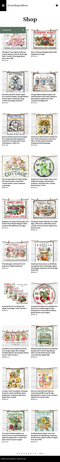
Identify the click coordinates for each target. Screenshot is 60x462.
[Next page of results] (42, 453)
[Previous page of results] (17, 453)
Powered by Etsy (21, 459)
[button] (13, 30)
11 (40, 453)
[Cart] (57, 5)
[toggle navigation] (3, 5)
